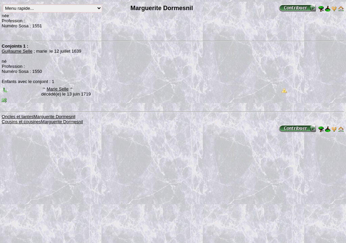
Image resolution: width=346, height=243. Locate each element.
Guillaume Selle (17, 51)
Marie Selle (58, 88)
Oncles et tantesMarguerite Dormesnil (38, 116)
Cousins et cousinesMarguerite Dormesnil (42, 121)
